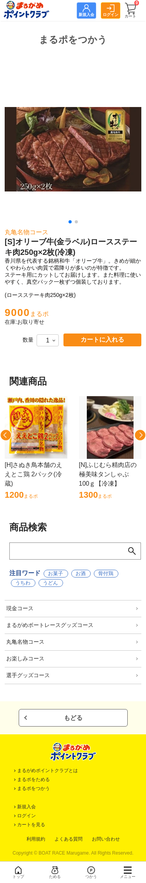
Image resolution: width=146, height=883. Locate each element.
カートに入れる (102, 339)
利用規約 (35, 839)
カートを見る (31, 824)
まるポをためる (33, 779)
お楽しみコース (25, 658)
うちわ (22, 583)
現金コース (19, 608)
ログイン (26, 815)
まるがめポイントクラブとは (47, 770)
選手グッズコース (28, 675)
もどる (73, 717)
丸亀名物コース (25, 642)
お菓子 (55, 573)
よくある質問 (69, 839)
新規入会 (26, 806)
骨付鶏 (105, 573)
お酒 (81, 573)
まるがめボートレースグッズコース (49, 625)
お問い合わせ (106, 839)
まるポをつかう (33, 788)
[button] (70, 221)
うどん (50, 583)
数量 (28, 340)
